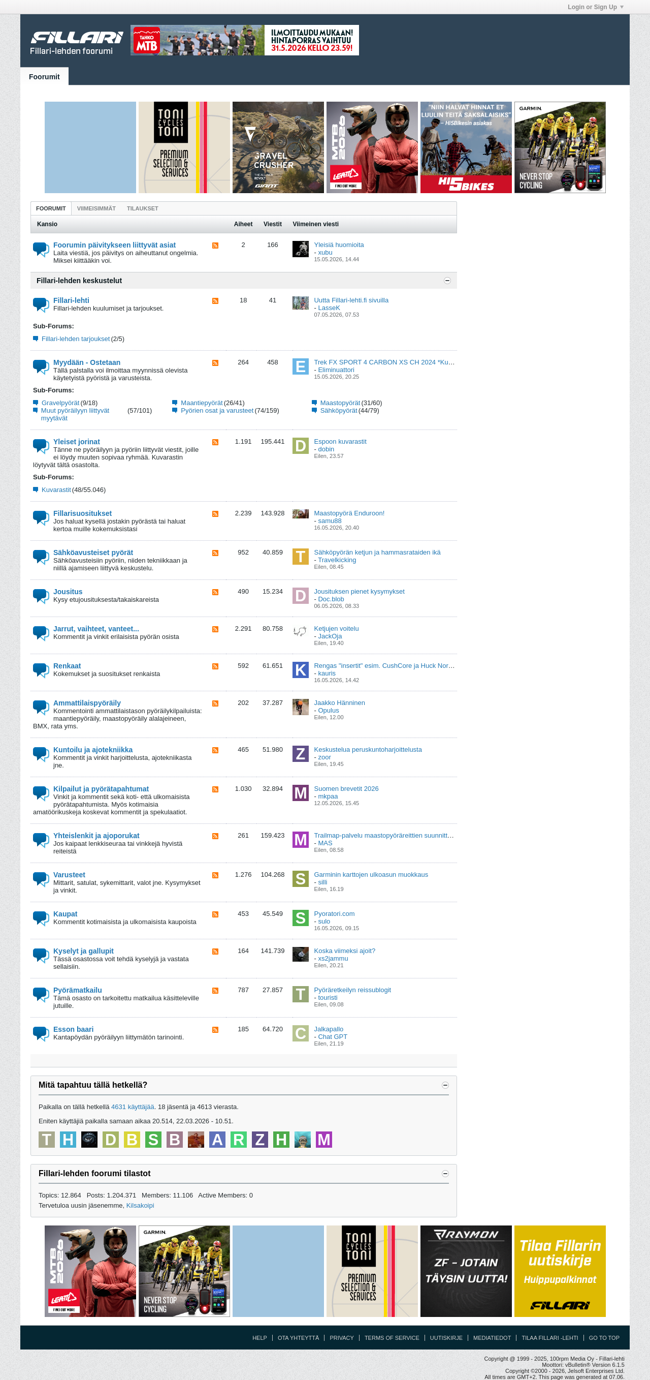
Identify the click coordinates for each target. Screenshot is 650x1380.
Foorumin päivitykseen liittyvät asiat (114, 245)
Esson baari (73, 1029)
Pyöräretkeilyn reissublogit (352, 990)
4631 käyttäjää (132, 1107)
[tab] (51, 208)
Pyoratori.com (334, 913)
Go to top (604, 1338)
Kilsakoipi (140, 1205)
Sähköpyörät (339, 410)
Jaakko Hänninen (339, 703)
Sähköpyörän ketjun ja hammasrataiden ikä (377, 552)
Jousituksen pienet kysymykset (359, 591)
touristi (327, 997)
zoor (324, 757)
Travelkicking (337, 560)
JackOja (330, 636)
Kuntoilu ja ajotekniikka (93, 750)
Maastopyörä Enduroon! (349, 513)
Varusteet (69, 875)
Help (259, 1338)
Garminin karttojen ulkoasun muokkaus (371, 874)
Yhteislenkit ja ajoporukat (96, 836)
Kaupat (65, 914)
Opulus (328, 710)
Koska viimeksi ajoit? (344, 951)
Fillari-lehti (71, 300)
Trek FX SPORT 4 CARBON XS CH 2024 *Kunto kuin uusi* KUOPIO (414, 362)
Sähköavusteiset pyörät (93, 552)
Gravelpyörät (60, 403)
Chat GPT (332, 1036)
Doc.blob (331, 599)
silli (322, 882)
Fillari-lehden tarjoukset (76, 339)
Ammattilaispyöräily (87, 703)
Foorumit (44, 77)
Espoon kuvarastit (340, 441)
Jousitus (68, 592)
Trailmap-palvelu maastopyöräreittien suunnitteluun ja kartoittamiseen (415, 835)
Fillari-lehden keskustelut (79, 281)
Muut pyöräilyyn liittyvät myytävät (75, 414)
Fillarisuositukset (82, 513)
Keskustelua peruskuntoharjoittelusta (367, 749)
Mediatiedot (492, 1338)
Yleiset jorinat (76, 442)
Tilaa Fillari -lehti (550, 1338)
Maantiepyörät (201, 403)
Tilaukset (142, 208)
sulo (324, 921)
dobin (326, 449)
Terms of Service (392, 1338)
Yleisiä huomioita (339, 245)
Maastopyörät (340, 403)
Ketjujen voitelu (336, 628)
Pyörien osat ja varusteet (217, 410)
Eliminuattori (336, 370)
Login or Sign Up (596, 7)
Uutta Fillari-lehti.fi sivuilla (351, 300)
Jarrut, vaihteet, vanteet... (96, 629)
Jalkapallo (328, 1029)
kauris (327, 673)
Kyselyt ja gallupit (83, 951)
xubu (325, 252)
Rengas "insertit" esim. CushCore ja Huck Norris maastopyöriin (406, 665)
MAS (325, 843)
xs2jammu (333, 958)
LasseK (329, 308)
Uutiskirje (446, 1338)
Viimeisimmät (96, 208)
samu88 (329, 521)
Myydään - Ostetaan (86, 362)
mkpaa (328, 796)
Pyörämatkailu (77, 990)
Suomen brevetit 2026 (346, 788)
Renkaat (67, 666)
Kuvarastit (56, 490)
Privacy (341, 1338)
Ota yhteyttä (298, 1338)
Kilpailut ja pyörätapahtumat (101, 789)
